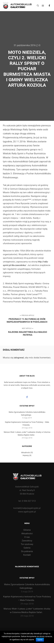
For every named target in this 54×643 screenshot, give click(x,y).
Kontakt (27, 555)
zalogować (19, 357)
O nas (27, 537)
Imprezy (26, 455)
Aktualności (25, 453)
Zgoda (39, 640)
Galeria (27, 547)
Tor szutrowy (27, 544)
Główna (27, 530)
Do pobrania (27, 551)
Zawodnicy (27, 540)
